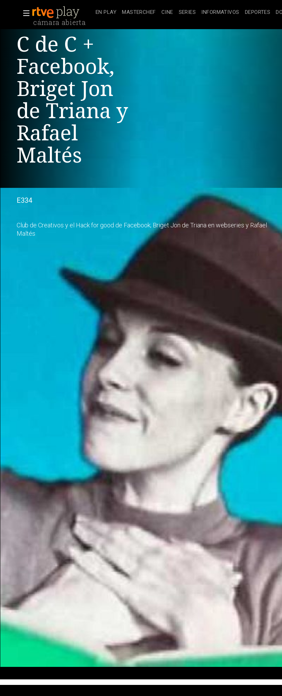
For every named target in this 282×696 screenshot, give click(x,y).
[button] (24, 13)
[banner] (62, 12)
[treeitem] (106, 13)
